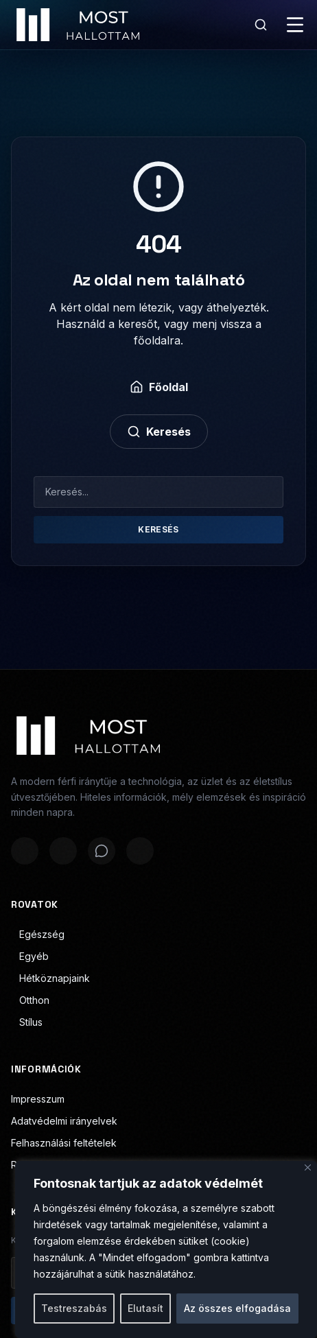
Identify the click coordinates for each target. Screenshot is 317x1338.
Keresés (159, 431)
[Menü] (295, 25)
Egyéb (30, 956)
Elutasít (145, 1308)
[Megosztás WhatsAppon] (101, 851)
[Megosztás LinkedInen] (140, 851)
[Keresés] (260, 24)
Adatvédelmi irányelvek (64, 1121)
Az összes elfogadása (237, 1308)
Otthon (30, 1000)
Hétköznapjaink (50, 978)
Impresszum (37, 1099)
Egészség (37, 934)
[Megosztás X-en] (63, 851)
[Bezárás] (308, 1167)
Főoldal (159, 387)
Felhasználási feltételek (64, 1143)
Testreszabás (74, 1308)
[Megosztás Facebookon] (24, 851)
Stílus (27, 1022)
